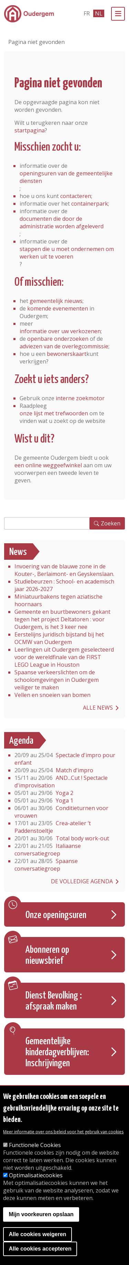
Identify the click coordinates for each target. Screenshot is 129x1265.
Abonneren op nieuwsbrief (47, 955)
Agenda (21, 741)
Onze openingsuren (55, 915)
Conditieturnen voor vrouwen (61, 811)
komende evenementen (57, 308)
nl (99, 13)
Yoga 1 (43, 800)
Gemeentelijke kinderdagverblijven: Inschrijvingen (57, 1052)
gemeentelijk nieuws (56, 301)
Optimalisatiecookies (36, 1175)
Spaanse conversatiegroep (46, 864)
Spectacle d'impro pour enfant (64, 758)
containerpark (89, 203)
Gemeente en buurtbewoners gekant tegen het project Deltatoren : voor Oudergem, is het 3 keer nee (62, 619)
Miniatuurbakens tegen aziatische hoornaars (58, 600)
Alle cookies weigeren (37, 1234)
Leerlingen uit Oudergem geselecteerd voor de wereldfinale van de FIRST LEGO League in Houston (64, 657)
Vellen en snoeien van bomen (52, 695)
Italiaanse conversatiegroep (47, 849)
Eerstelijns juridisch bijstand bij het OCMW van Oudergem (59, 638)
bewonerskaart (66, 354)
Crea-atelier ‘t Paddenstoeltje (52, 827)
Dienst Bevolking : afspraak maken (53, 1001)
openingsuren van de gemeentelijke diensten (66, 177)
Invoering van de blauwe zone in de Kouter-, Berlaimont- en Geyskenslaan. (64, 570)
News (18, 552)
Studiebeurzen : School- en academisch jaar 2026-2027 (64, 585)
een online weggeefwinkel (48, 465)
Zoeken (110, 523)
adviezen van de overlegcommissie (64, 346)
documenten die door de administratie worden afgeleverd (62, 222)
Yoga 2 (43, 793)
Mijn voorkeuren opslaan (41, 1214)
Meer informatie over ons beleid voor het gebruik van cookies (63, 1132)
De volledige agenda (82, 881)
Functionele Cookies (35, 1145)
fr (87, 13)
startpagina (29, 130)
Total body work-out (61, 838)
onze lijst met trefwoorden (54, 413)
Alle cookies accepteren (40, 1249)
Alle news (98, 707)
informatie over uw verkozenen (60, 331)
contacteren (75, 196)
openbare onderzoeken (57, 338)
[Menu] (118, 14)
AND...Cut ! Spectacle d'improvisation (61, 781)
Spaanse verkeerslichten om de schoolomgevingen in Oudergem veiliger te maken (56, 679)
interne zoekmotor (80, 398)
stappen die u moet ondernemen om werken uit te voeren (67, 252)
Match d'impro (53, 770)
